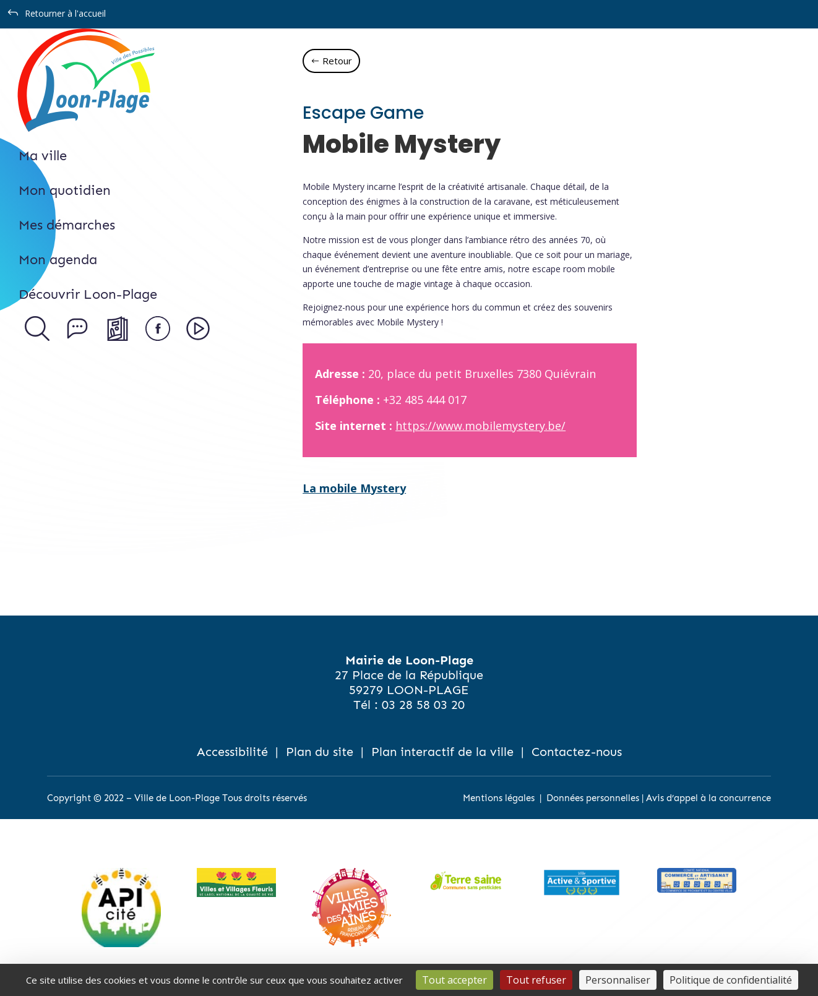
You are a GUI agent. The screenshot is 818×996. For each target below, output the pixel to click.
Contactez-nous (577, 751)
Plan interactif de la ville (442, 751)
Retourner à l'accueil (65, 13)
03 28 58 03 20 (423, 704)
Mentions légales (499, 798)
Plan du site (319, 751)
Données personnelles (592, 798)
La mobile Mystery (354, 488)
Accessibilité (232, 751)
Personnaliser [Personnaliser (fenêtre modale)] (617, 980)
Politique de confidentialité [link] (730, 980)
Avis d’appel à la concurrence (708, 798)
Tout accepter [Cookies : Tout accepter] (454, 980)
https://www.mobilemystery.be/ (480, 425)
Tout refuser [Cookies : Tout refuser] (536, 980)
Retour (337, 60)
